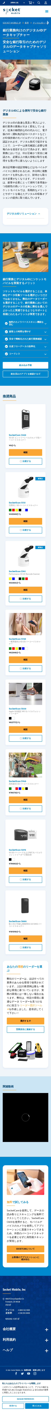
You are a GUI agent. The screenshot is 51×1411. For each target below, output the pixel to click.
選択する (25, 1021)
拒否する (13, 1406)
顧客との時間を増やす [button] (18, 331)
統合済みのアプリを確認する (25, 374)
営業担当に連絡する (25, 1029)
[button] (39, 2)
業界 (27, 22)
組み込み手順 (25, 365)
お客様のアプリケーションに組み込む (25, 1258)
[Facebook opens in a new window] (16, 1374)
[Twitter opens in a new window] (22, 1374)
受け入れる (36, 1406)
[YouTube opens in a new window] (28, 1374)
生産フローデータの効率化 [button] (20, 346)
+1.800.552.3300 (24, 1310)
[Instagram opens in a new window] (34, 1374)
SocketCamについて (25, 1249)
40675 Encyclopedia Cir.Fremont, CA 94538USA (14, 1301)
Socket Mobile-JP (12, 22)
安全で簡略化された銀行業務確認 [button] (23, 339)
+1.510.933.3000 (24, 1313)
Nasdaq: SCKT (12, 1319)
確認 (25, 452)
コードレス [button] (12, 353)
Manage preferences (25, 1399)
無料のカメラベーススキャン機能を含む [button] (24, 323)
